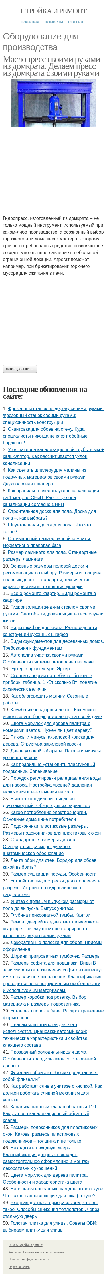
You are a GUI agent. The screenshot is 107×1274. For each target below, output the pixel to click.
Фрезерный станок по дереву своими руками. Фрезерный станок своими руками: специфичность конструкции (53, 415)
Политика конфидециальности (29, 1259)
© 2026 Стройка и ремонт (26, 1245)
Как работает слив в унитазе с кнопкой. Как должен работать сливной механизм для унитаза (52, 1093)
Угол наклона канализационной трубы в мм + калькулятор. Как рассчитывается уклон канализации (53, 456)
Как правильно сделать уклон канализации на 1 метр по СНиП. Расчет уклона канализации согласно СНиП (51, 497)
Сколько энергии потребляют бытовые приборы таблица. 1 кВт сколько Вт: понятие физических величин (50, 682)
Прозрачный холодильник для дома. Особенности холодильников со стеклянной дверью (49, 1059)
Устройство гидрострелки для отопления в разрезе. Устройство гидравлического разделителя (51, 887)
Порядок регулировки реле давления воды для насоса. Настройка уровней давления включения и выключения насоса (52, 785)
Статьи (75, 21)
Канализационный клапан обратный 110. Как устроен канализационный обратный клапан (50, 1113)
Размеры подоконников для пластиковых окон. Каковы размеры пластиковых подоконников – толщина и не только (50, 1134)
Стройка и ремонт (53, 11)
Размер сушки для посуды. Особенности (53, 874)
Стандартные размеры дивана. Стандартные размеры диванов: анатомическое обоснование (39, 846)
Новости (54, 21)
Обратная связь (19, 1267)
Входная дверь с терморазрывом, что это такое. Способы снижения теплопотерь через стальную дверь (51, 1209)
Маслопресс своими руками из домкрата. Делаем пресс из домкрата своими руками (51, 66)
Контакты (15, 1252)
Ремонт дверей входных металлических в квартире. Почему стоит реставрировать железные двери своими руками (51, 928)
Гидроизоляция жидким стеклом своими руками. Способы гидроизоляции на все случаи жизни (53, 614)
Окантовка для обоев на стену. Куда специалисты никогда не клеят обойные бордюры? (45, 436)
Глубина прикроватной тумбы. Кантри (50, 915)
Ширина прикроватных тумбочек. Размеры (55, 956)
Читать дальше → (20, 369)
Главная (30, 21)
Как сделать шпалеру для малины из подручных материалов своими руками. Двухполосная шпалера (45, 477)
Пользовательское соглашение (43, 1252)
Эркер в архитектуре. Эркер (40, 668)
